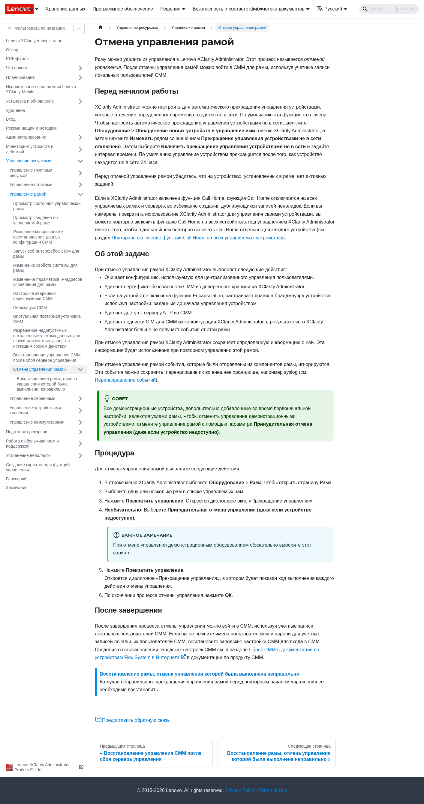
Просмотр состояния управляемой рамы (46, 206)
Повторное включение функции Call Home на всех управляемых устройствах (197, 237)
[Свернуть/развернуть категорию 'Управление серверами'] (80, 399)
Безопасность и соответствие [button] (225, 8)
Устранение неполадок (28, 455)
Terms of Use (273, 790)
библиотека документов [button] (278, 8)
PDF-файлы (17, 58)
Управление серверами (32, 398)
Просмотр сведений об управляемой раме (35, 220)
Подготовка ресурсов (26, 431)
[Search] (389, 9)
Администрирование (26, 137)
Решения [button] (170, 8)
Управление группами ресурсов (31, 173)
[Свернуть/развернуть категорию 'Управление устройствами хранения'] (80, 411)
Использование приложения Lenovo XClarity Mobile (41, 89)
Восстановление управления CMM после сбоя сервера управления (47, 357)
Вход (11, 119)
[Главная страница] (100, 27)
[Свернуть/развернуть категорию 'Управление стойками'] (80, 185)
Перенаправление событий (125, 379)
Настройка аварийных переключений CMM (34, 296)
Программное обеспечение (123, 8)
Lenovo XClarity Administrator (33, 40)
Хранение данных (66, 8)
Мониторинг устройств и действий (29, 149)
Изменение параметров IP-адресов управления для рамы (47, 282)
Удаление (15, 110)
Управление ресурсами (28, 160)
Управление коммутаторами (37, 422)
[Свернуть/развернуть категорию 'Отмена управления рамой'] (80, 369)
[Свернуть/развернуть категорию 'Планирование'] (80, 77)
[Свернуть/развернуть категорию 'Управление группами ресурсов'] (80, 173)
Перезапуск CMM (30, 307)
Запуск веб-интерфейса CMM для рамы (46, 254)
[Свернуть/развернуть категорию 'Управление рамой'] (80, 194)
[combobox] (15, 28)
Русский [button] (329, 8)
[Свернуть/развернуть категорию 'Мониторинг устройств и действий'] (80, 149)
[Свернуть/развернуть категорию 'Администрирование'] (80, 137)
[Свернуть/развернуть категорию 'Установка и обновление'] (80, 101)
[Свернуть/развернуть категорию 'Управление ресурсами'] (80, 161)
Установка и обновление (30, 101)
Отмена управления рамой (39, 369)
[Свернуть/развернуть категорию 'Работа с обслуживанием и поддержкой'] (80, 444)
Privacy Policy (240, 790)
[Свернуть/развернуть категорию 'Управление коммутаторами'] (80, 422)
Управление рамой (28, 194)
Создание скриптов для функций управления (38, 467)
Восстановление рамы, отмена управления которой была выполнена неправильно (47, 384)
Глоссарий (16, 478)
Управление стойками (31, 184)
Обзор (12, 49)
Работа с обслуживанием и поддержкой (32, 444)
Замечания (16, 487)
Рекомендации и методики (32, 128)
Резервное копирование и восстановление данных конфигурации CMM (38, 236)
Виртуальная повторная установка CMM (47, 319)
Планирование (20, 77)
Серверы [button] (23, 8)
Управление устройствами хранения (35, 410)
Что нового (16, 67)
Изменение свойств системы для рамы (45, 268)
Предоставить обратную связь (132, 720)
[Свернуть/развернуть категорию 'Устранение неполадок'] (80, 455)
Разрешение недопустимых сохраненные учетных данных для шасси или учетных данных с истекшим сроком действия (46, 338)
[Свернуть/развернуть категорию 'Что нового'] (80, 68)
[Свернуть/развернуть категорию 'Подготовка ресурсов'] (80, 432)
